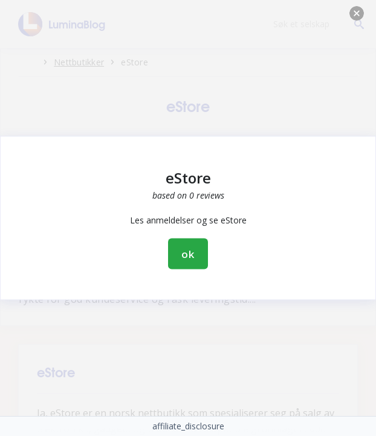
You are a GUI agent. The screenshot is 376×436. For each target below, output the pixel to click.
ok (188, 254)
